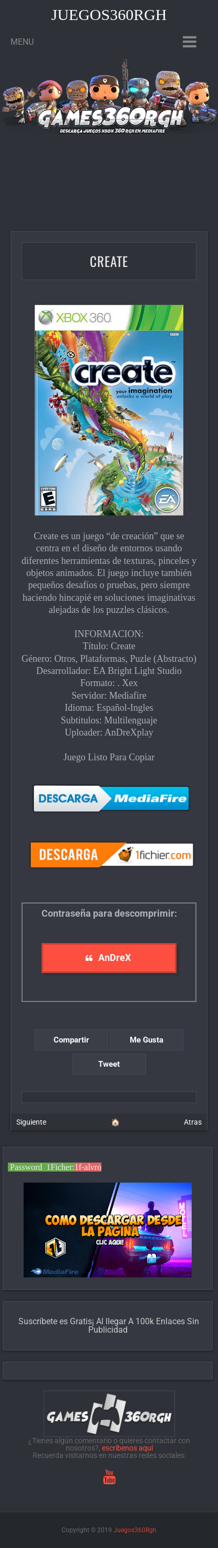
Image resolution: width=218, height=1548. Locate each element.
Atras (193, 1122)
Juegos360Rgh (109, 14)
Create (109, 261)
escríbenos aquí (127, 1448)
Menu (22, 42)
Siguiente (31, 1122)
